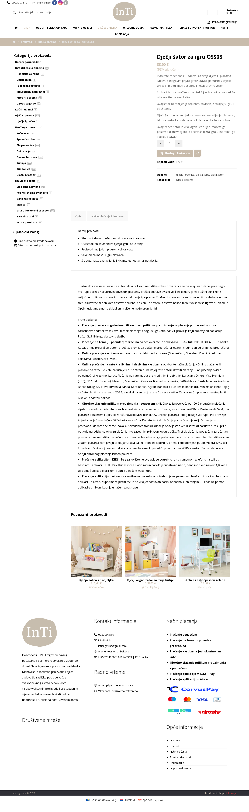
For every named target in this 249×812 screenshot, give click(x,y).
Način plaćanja (178, 754)
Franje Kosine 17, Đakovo (111, 654)
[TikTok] (65, 3)
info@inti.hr (103, 642)
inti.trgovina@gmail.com (110, 648)
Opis (78, 219)
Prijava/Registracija (224, 23)
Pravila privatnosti (181, 759)
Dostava (175, 743)
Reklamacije (177, 765)
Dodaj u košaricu (176, 155)
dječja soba (202, 176)
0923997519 (104, 637)
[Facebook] (54, 3)
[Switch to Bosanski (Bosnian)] (101, 802)
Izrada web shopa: (215, 795)
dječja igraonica (185, 176)
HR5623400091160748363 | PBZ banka (121, 659)
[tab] (78, 218)
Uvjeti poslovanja (180, 771)
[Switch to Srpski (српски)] (150, 802)
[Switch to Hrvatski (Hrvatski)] (127, 802)
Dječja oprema (184, 181)
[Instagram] (60, 3)
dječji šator (217, 176)
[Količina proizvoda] (169, 145)
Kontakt (174, 748)
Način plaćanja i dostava (109, 219)
